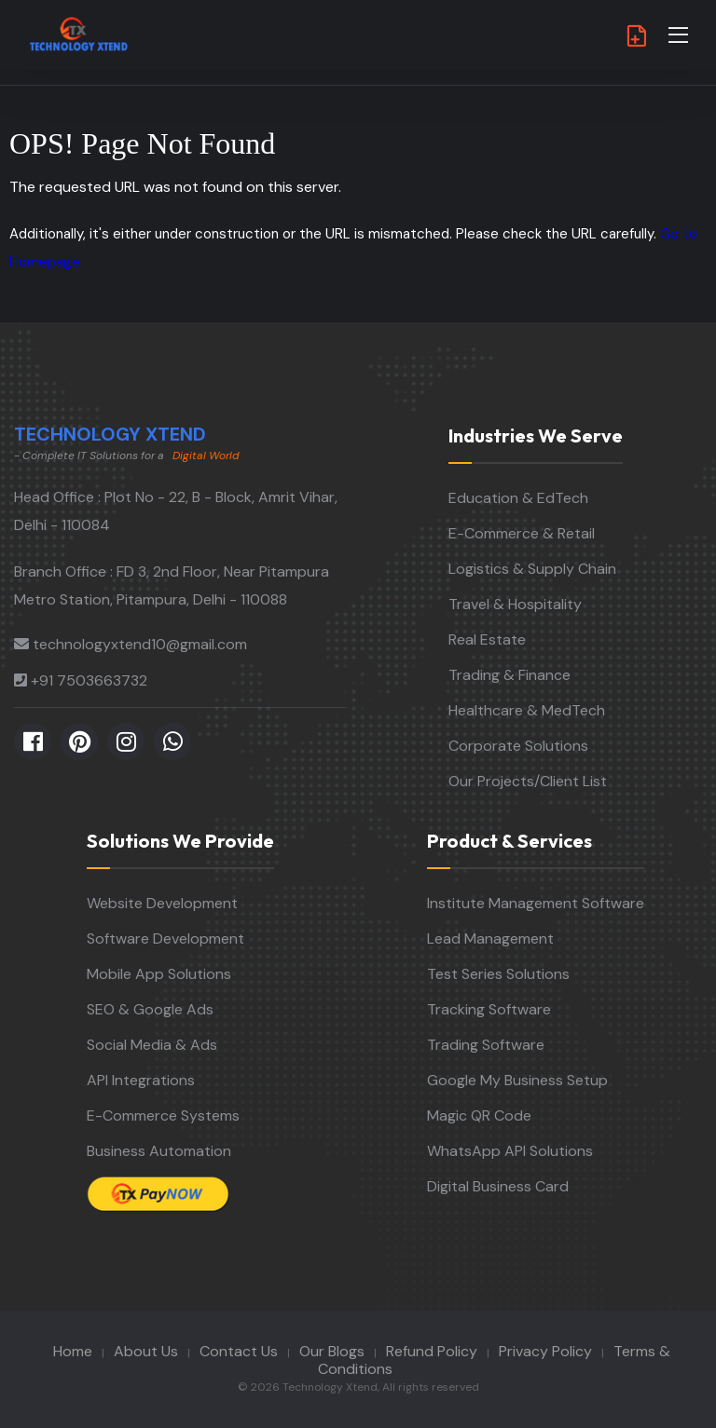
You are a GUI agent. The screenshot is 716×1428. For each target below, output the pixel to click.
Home (72, 1351)
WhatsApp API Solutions (510, 1151)
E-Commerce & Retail (521, 533)
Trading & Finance (509, 675)
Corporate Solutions (518, 745)
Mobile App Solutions (159, 974)
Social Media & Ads (152, 1044)
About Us (146, 1351)
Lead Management (490, 938)
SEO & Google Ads (150, 1009)
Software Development (165, 938)
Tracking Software (489, 1009)
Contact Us (239, 1351)
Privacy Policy (545, 1351)
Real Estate (487, 639)
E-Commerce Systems (163, 1115)
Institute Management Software (535, 903)
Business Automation (159, 1151)
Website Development (162, 903)
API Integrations (141, 1080)
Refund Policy (431, 1351)
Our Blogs (332, 1351)
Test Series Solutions (498, 974)
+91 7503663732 (89, 680)
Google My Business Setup (517, 1080)
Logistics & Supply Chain (532, 568)
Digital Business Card (498, 1186)
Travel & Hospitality (515, 604)
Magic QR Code (479, 1115)
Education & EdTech (518, 498)
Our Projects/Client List (527, 781)
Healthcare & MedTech (526, 710)
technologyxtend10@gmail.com (140, 644)
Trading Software (485, 1044)
